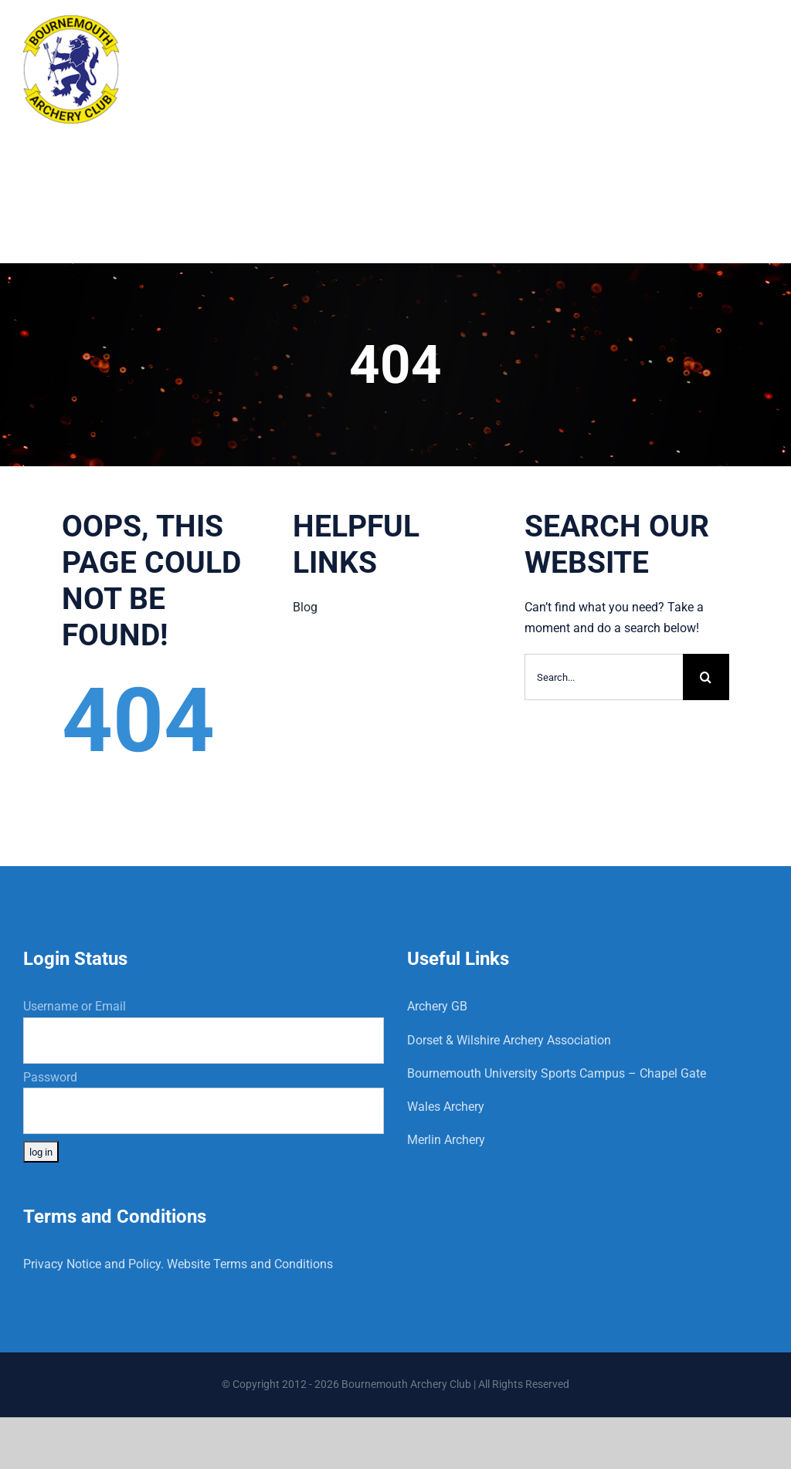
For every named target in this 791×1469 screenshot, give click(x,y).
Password (50, 1077)
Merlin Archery (446, 1139)
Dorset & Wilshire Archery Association (509, 1040)
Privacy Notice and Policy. (93, 1264)
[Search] (706, 677)
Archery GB (437, 1006)
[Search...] (604, 677)
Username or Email (74, 1006)
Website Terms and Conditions (250, 1264)
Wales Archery (445, 1106)
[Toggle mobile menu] (760, 33)
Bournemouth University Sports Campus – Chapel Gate (556, 1073)
